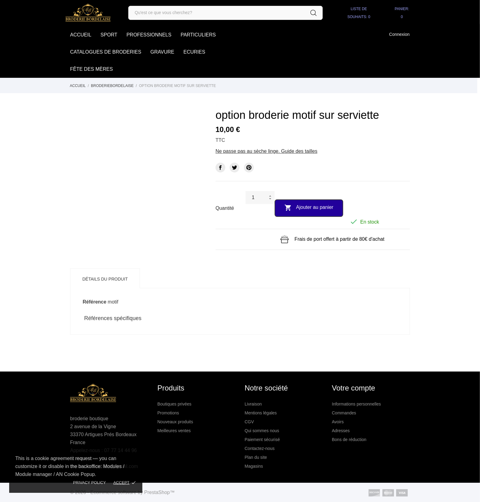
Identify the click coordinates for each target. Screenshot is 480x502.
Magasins (254, 466)
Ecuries (194, 52)
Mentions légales (261, 412)
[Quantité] (256, 197)
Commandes (344, 412)
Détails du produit (105, 279)
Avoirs (338, 421)
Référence (94, 301)
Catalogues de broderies (105, 52)
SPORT (108, 34)
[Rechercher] (225, 13)
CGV (249, 421)
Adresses (341, 430)
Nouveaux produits (175, 421)
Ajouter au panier (308, 207)
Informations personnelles (356, 404)
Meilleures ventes (174, 430)
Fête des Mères (91, 69)
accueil (80, 34)
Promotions (168, 412)
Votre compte (353, 388)
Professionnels (148, 34)
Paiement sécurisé (262, 439)
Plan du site (256, 457)
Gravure (162, 52)
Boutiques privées (174, 404)
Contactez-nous (260, 448)
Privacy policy (89, 482)
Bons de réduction (349, 439)
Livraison (253, 404)
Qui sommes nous (262, 430)
